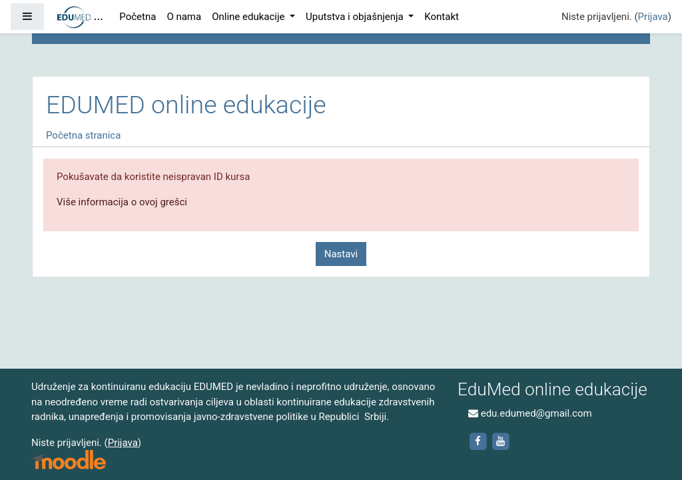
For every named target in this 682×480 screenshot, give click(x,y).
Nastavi (341, 254)
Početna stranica (83, 135)
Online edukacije (249, 17)
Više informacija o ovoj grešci (122, 202)
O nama (184, 17)
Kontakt (441, 17)
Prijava (653, 17)
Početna (137, 17)
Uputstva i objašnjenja (356, 17)
